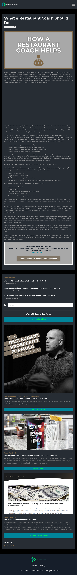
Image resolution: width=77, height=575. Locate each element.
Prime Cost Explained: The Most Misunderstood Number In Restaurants (32, 288)
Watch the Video (38, 319)
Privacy (42, 566)
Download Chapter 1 (38, 468)
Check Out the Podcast (38, 409)
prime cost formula (10, 283)
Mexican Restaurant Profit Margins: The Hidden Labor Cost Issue (29, 295)
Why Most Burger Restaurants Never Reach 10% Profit (25, 281)
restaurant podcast (10, 291)
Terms (34, 566)
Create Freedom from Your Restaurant (38, 258)
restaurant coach (10, 27)
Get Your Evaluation (38, 535)
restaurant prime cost (24, 291)
